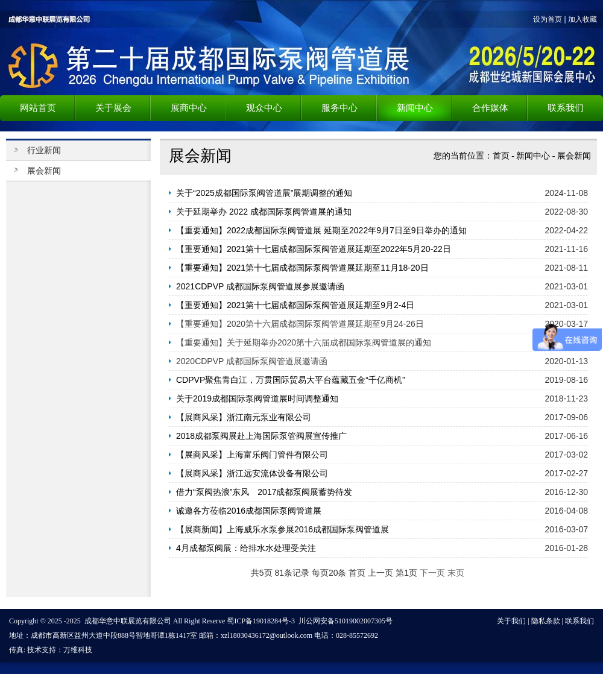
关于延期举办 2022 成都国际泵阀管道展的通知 (264, 211)
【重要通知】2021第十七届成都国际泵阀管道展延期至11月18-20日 (302, 267)
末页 (455, 573)
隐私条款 (545, 621)
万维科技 (77, 650)
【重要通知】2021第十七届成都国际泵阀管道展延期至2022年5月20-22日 (313, 249)
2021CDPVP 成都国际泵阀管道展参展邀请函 (260, 286)
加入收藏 (582, 19)
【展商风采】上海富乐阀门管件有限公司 (252, 454)
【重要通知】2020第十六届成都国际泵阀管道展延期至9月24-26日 (300, 324)
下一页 (432, 573)
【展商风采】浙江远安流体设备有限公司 (252, 473)
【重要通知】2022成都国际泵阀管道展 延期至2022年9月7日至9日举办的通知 (321, 230)
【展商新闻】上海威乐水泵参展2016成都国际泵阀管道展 (282, 529)
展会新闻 (574, 155)
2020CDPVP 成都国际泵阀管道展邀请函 (251, 361)
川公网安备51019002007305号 (345, 621)
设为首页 (547, 19)
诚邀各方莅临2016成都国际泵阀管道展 (248, 510)
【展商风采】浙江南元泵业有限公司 (243, 417)
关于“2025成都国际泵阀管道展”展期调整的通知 (264, 193)
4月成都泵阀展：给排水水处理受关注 (246, 548)
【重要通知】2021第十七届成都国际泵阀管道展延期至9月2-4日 (295, 305)
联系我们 (579, 621)
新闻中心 (533, 155)
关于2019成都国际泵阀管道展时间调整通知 (257, 398)
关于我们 (511, 621)
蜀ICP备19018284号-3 (261, 621)
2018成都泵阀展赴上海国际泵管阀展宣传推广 (261, 436)
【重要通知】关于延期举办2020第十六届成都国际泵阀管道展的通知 (303, 342)
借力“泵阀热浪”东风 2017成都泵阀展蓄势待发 (264, 492)
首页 (501, 155)
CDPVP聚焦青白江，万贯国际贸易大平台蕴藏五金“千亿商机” (290, 380)
